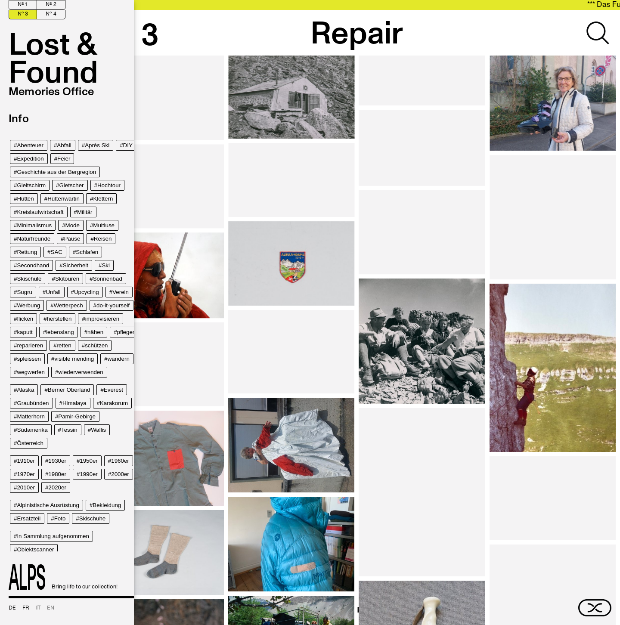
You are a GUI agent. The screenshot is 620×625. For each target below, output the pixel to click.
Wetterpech (68, 305)
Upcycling (86, 292)
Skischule (29, 278)
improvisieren (102, 319)
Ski (106, 265)
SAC (56, 252)
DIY (128, 145)
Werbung (28, 305)
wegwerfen (30, 372)
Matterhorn (30, 416)
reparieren (30, 345)
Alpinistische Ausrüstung (48, 505)
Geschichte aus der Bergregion (56, 172)
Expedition (30, 158)
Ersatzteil (28, 518)
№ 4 (51, 14)
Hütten (25, 198)
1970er (26, 474)
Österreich (30, 443)
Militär (85, 212)
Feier (63, 158)
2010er (26, 487)
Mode (72, 225)
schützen (96, 345)
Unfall (53, 292)
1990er (89, 474)
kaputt (24, 332)
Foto (60, 518)
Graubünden (33, 403)
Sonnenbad (107, 278)
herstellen (59, 319)
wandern (119, 359)
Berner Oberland (69, 390)
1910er (26, 461)
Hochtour (109, 185)
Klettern (103, 198)
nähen (95, 332)
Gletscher (71, 185)
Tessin (69, 430)
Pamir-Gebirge (77, 416)
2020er (57, 487)
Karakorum (114, 403)
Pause (72, 238)
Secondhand (33, 265)
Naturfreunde (33, 238)
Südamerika (32, 430)
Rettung (27, 252)
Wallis (98, 430)
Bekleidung (107, 505)
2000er (120, 474)
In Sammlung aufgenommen (53, 536)
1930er (57, 461)
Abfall (64, 145)
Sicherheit (75, 265)
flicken (25, 319)
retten (64, 345)
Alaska (25, 390)
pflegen (126, 332)
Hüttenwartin (63, 198)
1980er (57, 474)
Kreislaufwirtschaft (40, 212)
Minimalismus (34, 225)
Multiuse (104, 225)
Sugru (24, 292)
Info (19, 118)
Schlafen (87, 252)
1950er (89, 461)
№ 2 (51, 4)
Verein (120, 292)
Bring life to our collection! (63, 577)
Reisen (103, 238)
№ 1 (22, 4)
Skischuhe (92, 518)
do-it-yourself (113, 305)
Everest (113, 390)
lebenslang (60, 332)
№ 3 (23, 14)
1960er (120, 461)
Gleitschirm (31, 185)
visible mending (74, 359)
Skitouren (67, 278)
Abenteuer (30, 145)
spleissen (29, 359)
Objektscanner (35, 549)
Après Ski (97, 145)
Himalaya (74, 403)
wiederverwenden (80, 372)
